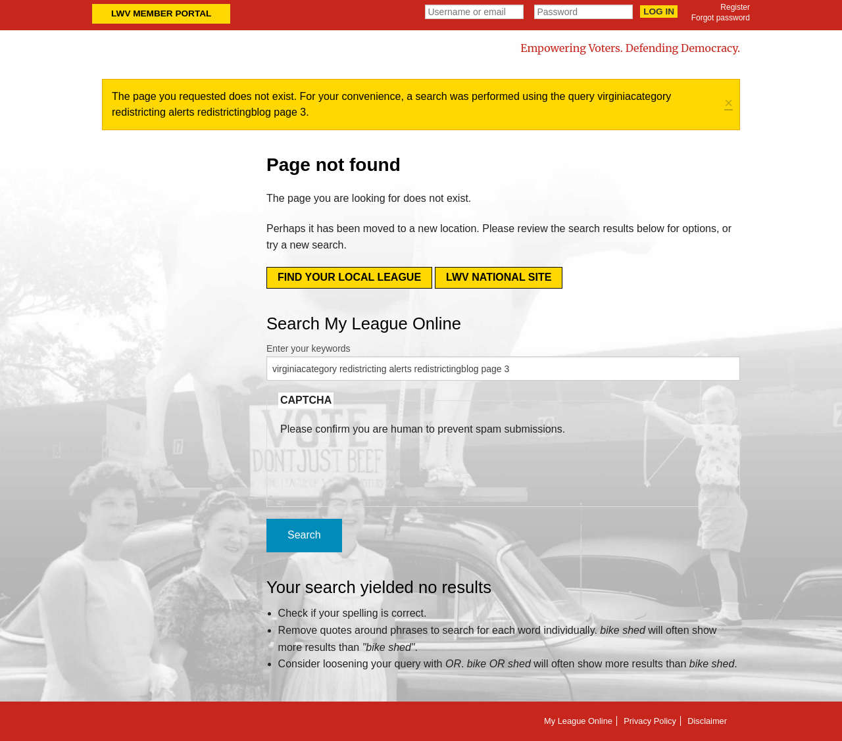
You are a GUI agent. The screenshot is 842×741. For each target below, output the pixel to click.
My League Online (578, 721)
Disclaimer (707, 721)
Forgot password (720, 17)
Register (735, 7)
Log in (658, 11)
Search (304, 534)
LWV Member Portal (161, 13)
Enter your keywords (308, 348)
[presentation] (380, 463)
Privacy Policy (650, 721)
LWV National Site (498, 277)
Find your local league (349, 277)
